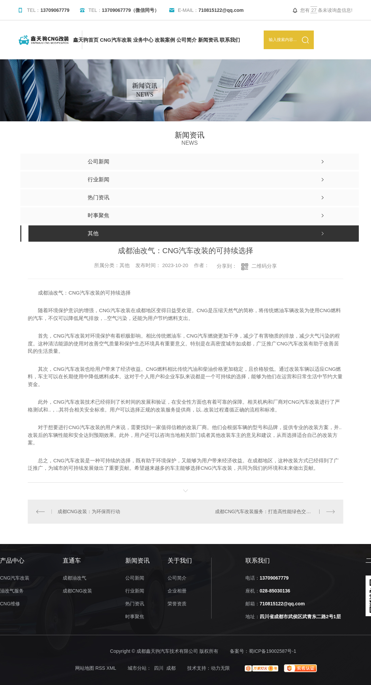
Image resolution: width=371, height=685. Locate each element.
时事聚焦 (134, 616)
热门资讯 (134, 603)
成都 (171, 668)
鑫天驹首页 (86, 40)
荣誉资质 (177, 603)
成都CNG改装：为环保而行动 (89, 511)
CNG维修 (10, 603)
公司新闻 (134, 578)
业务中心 (143, 40)
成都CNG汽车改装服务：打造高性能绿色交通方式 (267, 511)
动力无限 (220, 668)
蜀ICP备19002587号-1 (272, 651)
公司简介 (186, 40)
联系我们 (230, 40)
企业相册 (177, 590)
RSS (100, 668)
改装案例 (165, 40)
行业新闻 (134, 590)
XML (111, 668)
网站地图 (84, 668)
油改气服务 (12, 590)
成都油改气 (74, 578)
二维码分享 (264, 266)
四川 (158, 668)
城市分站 (137, 668)
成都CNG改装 (77, 590)
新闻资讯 (208, 40)
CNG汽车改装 (115, 40)
